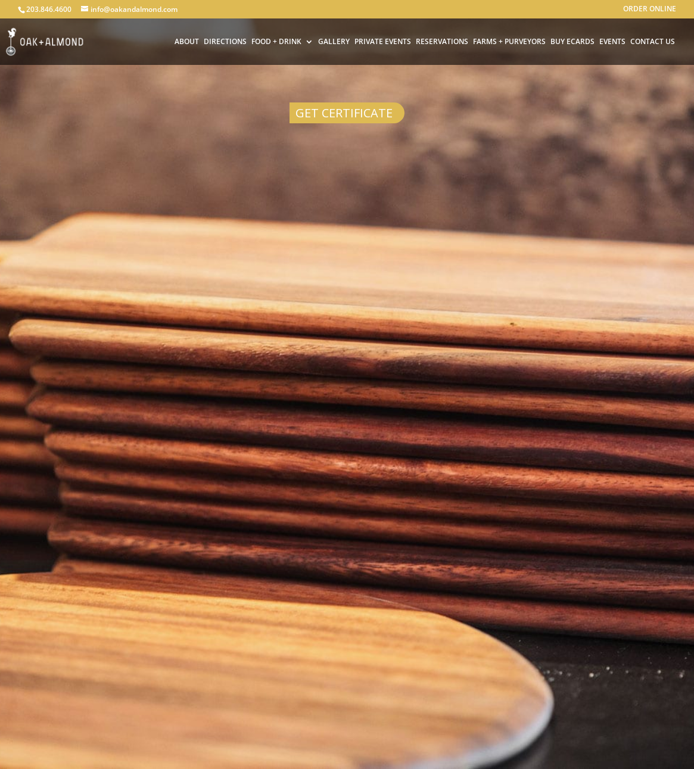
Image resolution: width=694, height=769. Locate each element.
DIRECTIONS (225, 42)
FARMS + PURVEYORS (509, 42)
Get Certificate (344, 113)
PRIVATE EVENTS (382, 42)
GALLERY (334, 42)
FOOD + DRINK (276, 42)
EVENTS (612, 42)
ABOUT (187, 42)
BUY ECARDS (572, 42)
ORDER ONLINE (649, 9)
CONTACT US (652, 42)
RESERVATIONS (442, 42)
